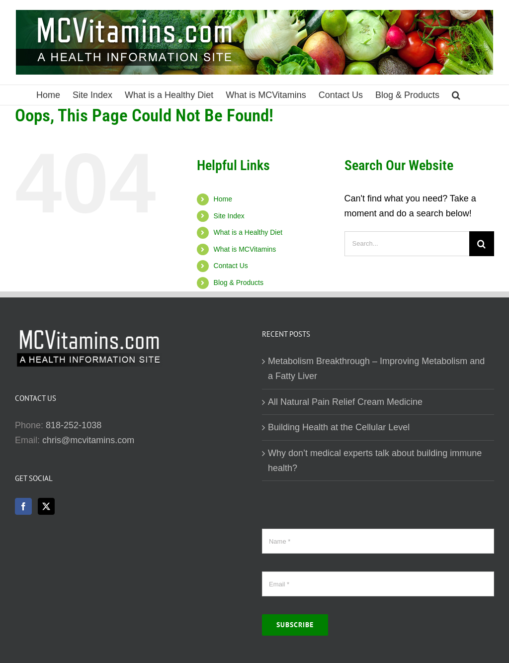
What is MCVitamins (245, 249)
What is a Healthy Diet (248, 232)
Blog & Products (238, 282)
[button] (456, 95)
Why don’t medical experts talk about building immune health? (375, 460)
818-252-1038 (73, 425)
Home (223, 199)
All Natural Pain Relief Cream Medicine (345, 402)
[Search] (481, 243)
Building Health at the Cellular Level (339, 427)
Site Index (229, 216)
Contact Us (231, 266)
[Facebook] (23, 506)
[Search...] (406, 243)
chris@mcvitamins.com (88, 440)
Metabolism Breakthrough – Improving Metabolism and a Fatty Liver (376, 368)
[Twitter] (46, 506)
